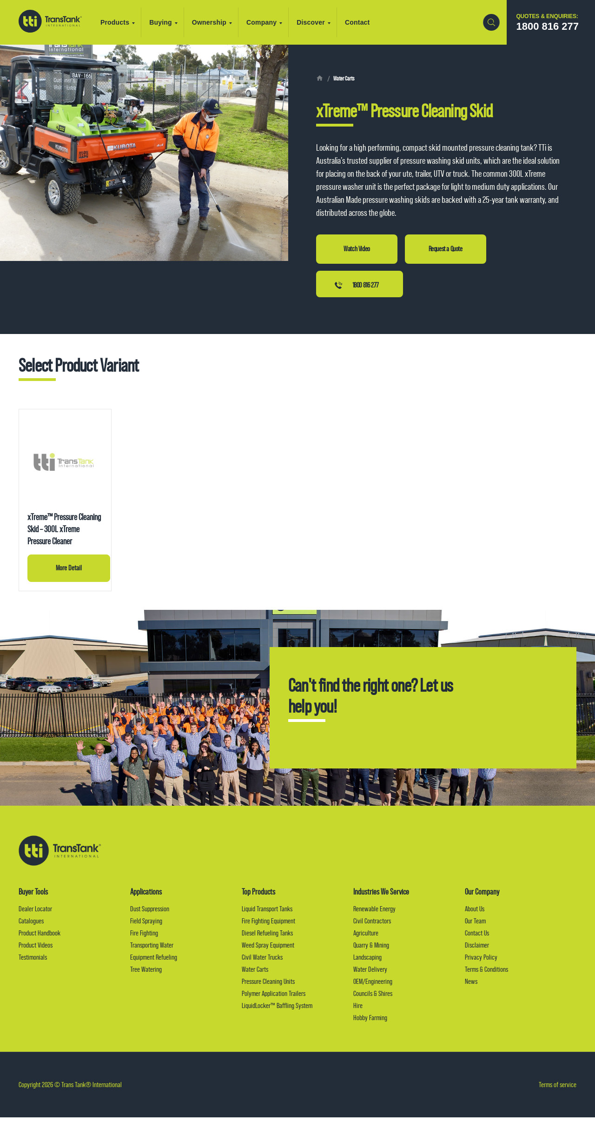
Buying (168, 22)
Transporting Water (151, 949)
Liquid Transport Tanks (267, 913)
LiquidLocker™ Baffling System (277, 1010)
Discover (319, 22)
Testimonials (33, 961)
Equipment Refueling (153, 961)
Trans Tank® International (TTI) (53, 22)
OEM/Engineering (372, 986)
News (471, 986)
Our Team (475, 925)
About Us (474, 913)
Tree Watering (146, 973)
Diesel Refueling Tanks (267, 937)
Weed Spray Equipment (268, 949)
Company (269, 22)
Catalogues (31, 925)
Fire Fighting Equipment (268, 925)
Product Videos (36, 949)
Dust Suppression (149, 913)
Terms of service (557, 1089)
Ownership (217, 22)
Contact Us (477, 937)
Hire (358, 1010)
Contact (362, 22)
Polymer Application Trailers (273, 998)
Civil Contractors (372, 925)
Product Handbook (39, 937)
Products (123, 22)
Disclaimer (477, 949)
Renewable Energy (374, 913)
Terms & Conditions (486, 973)
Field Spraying (146, 925)
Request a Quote (446, 249)
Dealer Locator (35, 913)
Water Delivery (370, 973)
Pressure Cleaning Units (268, 986)
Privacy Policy (481, 961)
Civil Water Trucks (262, 961)
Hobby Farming (370, 1022)
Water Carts (345, 78)
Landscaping (367, 961)
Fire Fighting (144, 937)
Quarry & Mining (371, 949)
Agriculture (365, 937)
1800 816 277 (365, 286)
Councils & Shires (372, 998)
